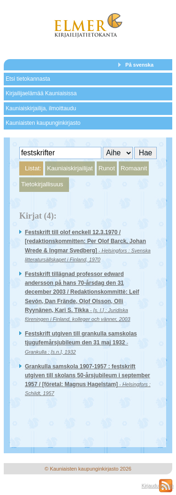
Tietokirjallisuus (42, 184)
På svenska (139, 65)
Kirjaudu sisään (158, 485)
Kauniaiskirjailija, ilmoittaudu (41, 108)
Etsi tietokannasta (28, 79)
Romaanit (134, 168)
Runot (107, 168)
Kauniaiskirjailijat (69, 168)
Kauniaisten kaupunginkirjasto (43, 123)
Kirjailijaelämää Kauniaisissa (41, 93)
